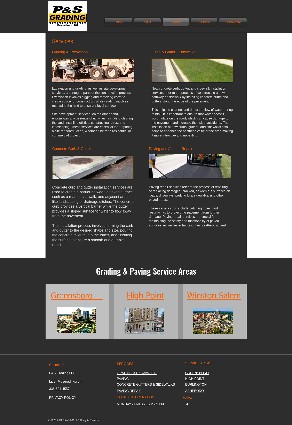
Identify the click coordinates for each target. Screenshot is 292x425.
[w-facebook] (187, 405)
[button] (204, 22)
